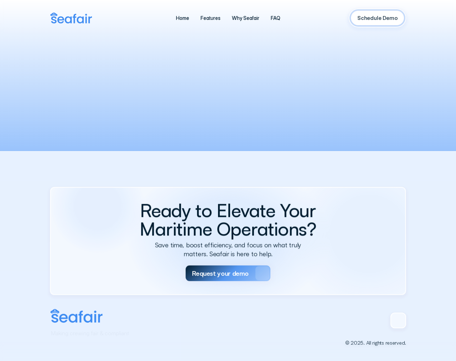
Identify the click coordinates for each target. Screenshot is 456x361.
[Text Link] (182, 18)
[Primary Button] (228, 265)
